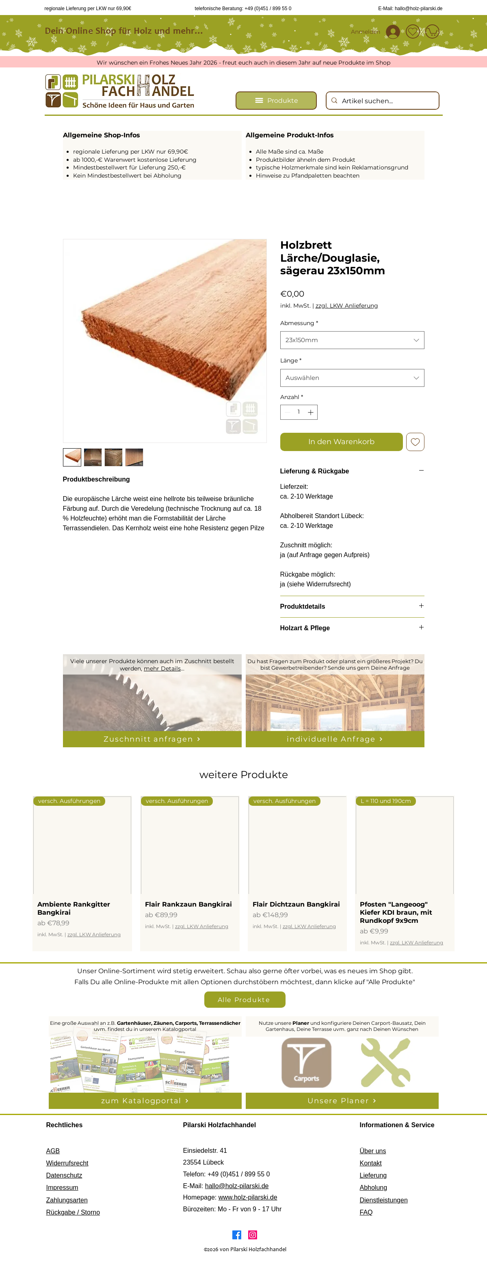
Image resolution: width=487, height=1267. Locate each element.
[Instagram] (252, 1234)
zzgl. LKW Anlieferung (347, 305)
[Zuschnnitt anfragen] (152, 739)
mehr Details (162, 668)
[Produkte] (276, 100)
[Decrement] (286, 412)
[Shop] (432, 31)
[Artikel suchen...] (382, 101)
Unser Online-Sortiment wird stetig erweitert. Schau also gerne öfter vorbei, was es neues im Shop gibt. (245, 971)
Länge (290, 360)
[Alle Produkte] (245, 999)
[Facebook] (236, 1234)
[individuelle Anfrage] (335, 739)
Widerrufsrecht (67, 1163)
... (182, 668)
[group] (243, 874)
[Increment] (311, 412)
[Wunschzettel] (413, 31)
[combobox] (352, 340)
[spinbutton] (299, 412)
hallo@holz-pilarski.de (237, 1185)
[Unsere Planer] (342, 1101)
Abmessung (299, 323)
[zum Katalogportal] (145, 1101)
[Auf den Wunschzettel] (415, 442)
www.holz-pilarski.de (248, 1197)
